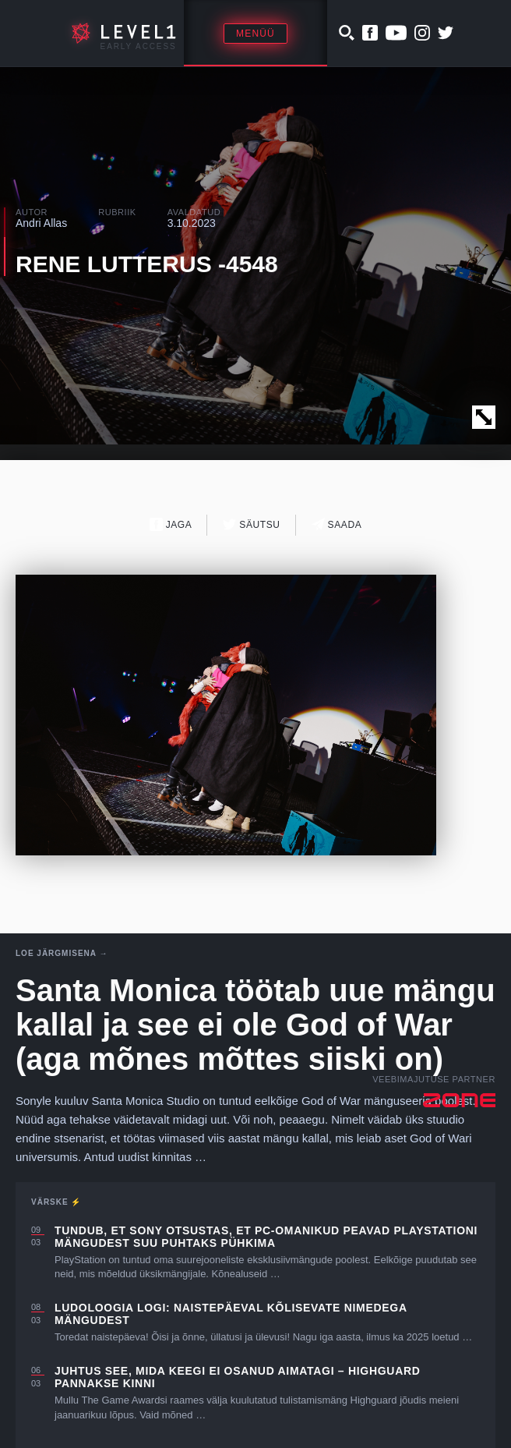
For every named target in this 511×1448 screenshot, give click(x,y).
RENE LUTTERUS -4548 (147, 264)
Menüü (255, 33)
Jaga (171, 524)
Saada (337, 524)
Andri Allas (41, 223)
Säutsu (251, 524)
